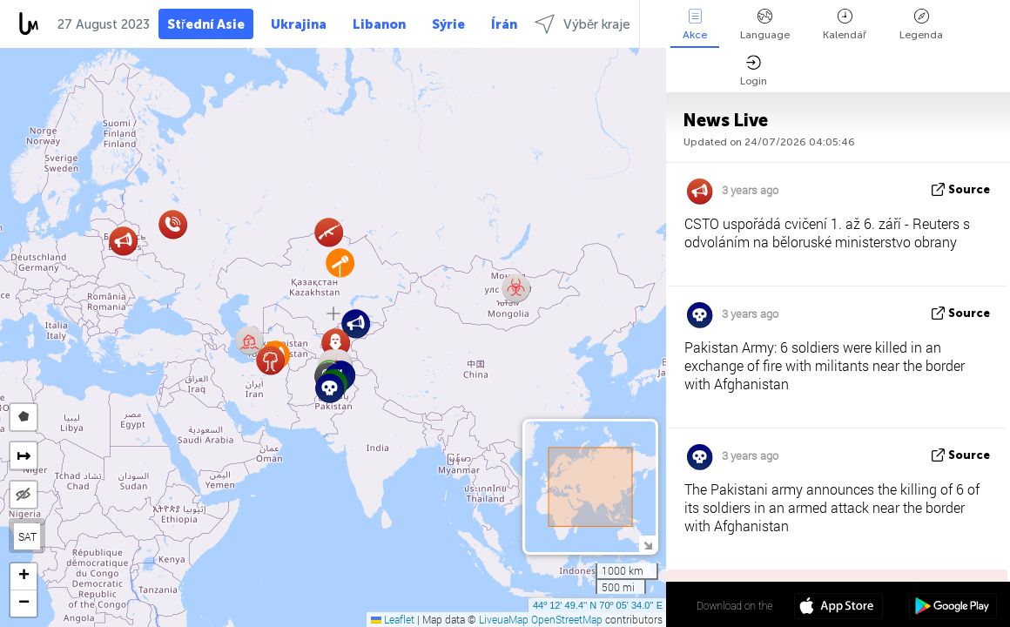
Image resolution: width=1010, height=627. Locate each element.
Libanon (379, 24)
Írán (504, 24)
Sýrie (448, 24)
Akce (695, 25)
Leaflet (392, 619)
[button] (356, 323)
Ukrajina (299, 24)
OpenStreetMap (567, 619)
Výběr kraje (582, 24)
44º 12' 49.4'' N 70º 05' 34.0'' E (598, 605)
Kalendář (844, 25)
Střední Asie (206, 24)
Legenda (921, 25)
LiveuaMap (504, 619)
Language (765, 25)
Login (753, 71)
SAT (27, 536)
